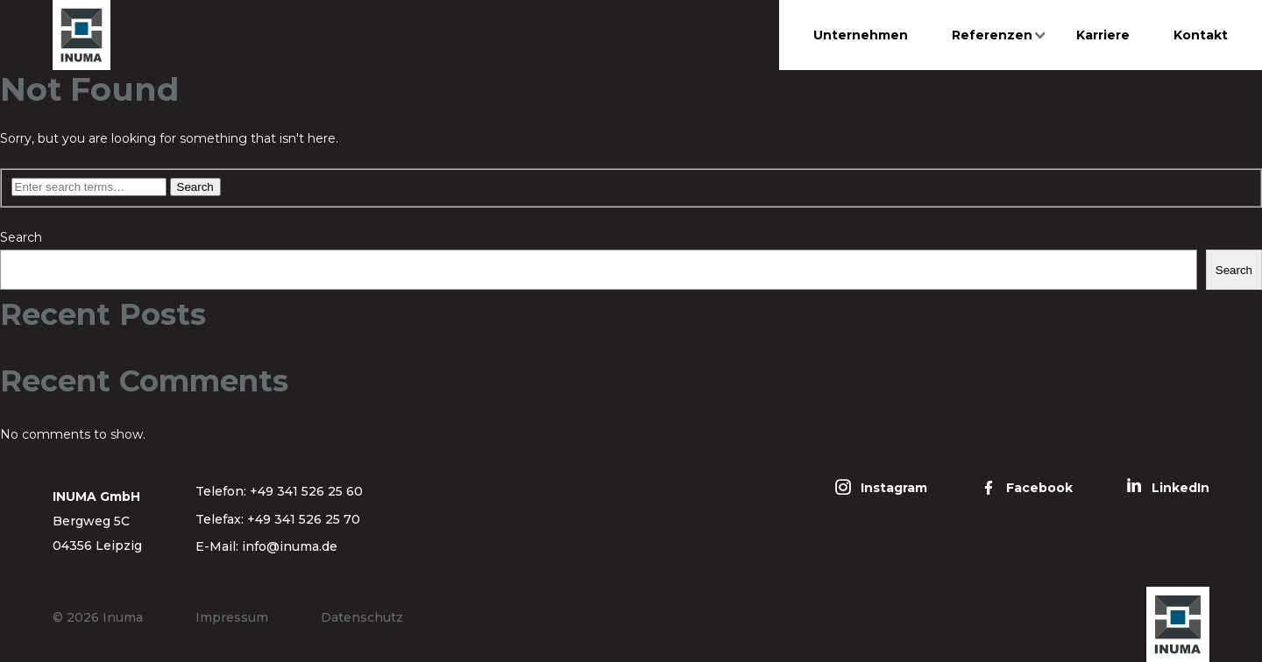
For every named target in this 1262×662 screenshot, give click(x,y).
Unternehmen (860, 35)
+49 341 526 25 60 (306, 491)
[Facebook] (1026, 487)
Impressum (231, 617)
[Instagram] (880, 487)
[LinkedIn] (1167, 487)
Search (21, 237)
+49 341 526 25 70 (303, 519)
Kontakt (1200, 35)
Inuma (123, 617)
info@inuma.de (289, 546)
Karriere (1103, 35)
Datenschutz (362, 617)
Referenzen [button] (992, 35)
